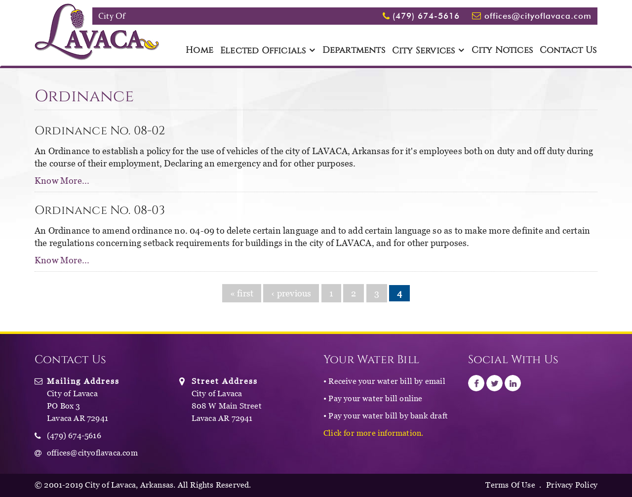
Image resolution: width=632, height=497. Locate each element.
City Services (423, 51)
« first (241, 293)
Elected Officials (263, 51)
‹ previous (291, 293)
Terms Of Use (510, 484)
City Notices (502, 50)
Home (199, 50)
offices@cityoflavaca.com (538, 16)
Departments (353, 50)
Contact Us (568, 50)
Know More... (62, 180)
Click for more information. (373, 432)
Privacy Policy (571, 484)
